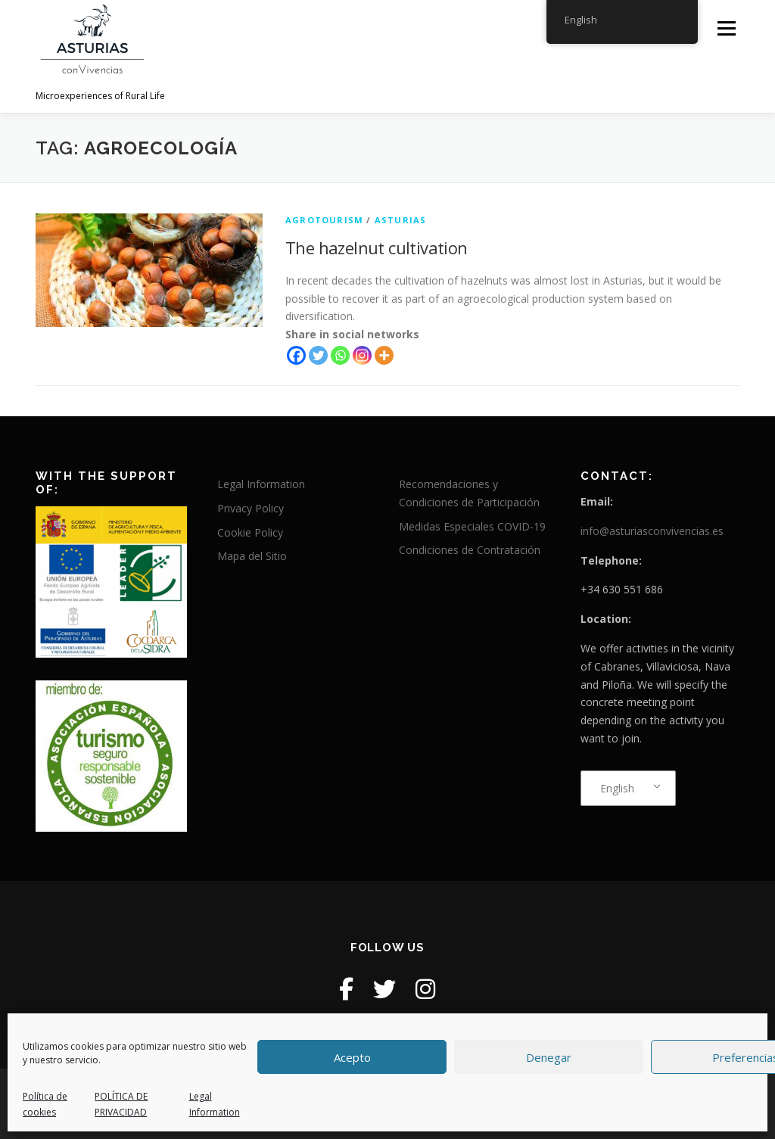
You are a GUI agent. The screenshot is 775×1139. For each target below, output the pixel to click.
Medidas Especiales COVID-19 (472, 526)
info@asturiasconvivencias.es (652, 531)
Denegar (548, 1057)
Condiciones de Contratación (469, 550)
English (617, 788)
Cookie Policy (250, 532)
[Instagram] (362, 355)
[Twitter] (318, 355)
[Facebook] (296, 355)
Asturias (401, 220)
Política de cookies (45, 1104)
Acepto (352, 1057)
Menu (726, 28)
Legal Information (214, 1104)
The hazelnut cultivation (376, 247)
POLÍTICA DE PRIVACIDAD (121, 1104)
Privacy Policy (250, 508)
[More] (384, 355)
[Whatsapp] (340, 355)
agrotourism (324, 220)
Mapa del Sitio (252, 556)
